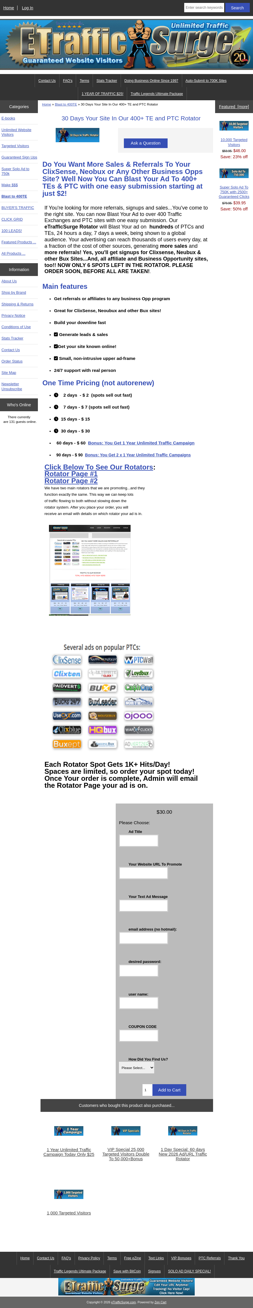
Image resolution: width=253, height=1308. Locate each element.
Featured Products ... (18, 242)
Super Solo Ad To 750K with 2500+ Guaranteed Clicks (234, 183)
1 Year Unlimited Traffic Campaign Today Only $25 (68, 1152)
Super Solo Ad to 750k (15, 171)
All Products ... (13, 253)
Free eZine (132, 1258)
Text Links (156, 1258)
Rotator (57, 474)
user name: (138, 994)
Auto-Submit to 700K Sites (206, 81)
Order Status (11, 361)
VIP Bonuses (181, 1258)
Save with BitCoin (127, 1271)
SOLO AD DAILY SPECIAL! (189, 1271)
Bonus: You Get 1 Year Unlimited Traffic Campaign (141, 442)
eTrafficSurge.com (123, 1302)
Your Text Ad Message (148, 896)
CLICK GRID (12, 219)
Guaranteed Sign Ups (19, 157)
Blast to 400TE (66, 104)
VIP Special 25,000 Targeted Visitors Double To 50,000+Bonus (125, 1154)
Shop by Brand (13, 292)
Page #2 (84, 481)
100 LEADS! (11, 230)
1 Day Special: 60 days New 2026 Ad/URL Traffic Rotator (183, 1154)
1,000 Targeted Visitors (69, 1213)
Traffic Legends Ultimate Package (157, 94)
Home (8, 8)
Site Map (8, 372)
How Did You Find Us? (148, 1059)
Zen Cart (160, 1302)
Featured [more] (234, 106)
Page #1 (84, 474)
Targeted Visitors (15, 146)
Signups (154, 1271)
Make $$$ (9, 185)
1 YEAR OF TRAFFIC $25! (102, 94)
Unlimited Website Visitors (16, 132)
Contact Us (47, 81)
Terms (84, 81)
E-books (8, 118)
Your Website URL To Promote (155, 864)
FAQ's (67, 81)
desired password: (145, 961)
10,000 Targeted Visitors (234, 134)
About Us (9, 281)
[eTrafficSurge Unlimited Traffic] (126, 1294)
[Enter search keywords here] (204, 7)
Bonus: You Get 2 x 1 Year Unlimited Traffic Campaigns (138, 455)
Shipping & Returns (17, 304)
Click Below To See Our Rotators (98, 467)
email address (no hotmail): (153, 929)
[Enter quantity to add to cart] (147, 1090)
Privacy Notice (13, 315)
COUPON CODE (143, 1026)
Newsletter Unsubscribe (11, 386)
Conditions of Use (16, 327)
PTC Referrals (209, 1258)
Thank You (236, 1258)
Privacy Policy (89, 1258)
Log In (27, 8)
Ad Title (135, 831)
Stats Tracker (106, 81)
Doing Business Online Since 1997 (151, 81)
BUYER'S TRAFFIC (17, 207)
